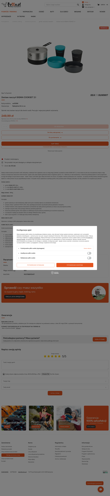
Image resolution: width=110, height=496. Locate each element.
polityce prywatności (35, 237)
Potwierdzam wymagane (35, 265)
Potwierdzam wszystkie (75, 265)
